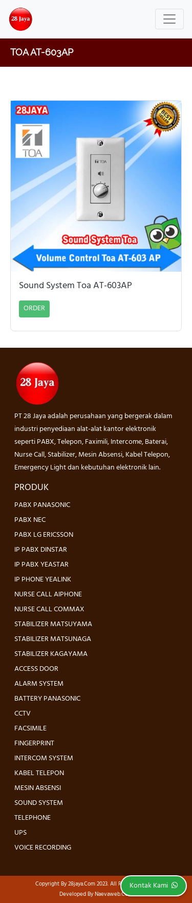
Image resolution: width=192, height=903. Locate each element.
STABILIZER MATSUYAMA (53, 624)
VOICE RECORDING (42, 848)
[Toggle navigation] (169, 19)
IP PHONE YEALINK (42, 580)
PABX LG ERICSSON (43, 535)
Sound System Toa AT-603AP (75, 286)
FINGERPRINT (34, 743)
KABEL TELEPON (39, 773)
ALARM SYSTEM (38, 684)
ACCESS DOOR (36, 669)
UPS (20, 833)
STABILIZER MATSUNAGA (52, 639)
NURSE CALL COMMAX (49, 609)
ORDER (34, 308)
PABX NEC (30, 520)
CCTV (22, 714)
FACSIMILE (30, 729)
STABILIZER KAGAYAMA (51, 654)
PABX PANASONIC (42, 505)
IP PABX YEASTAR (41, 565)
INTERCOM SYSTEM (43, 758)
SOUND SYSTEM (38, 803)
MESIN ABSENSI (37, 788)
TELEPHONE (32, 818)
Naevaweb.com (114, 894)
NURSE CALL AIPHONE (48, 594)
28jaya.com (81, 884)
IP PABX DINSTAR (40, 550)
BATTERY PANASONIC (47, 699)
